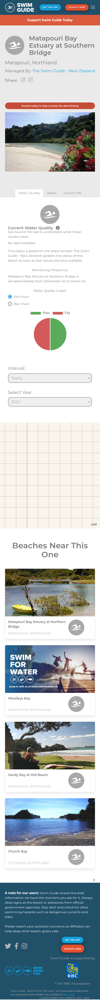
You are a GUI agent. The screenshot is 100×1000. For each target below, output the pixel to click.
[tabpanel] (50, 303)
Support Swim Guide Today (50, 20)
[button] (93, 7)
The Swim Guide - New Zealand (63, 70)
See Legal (69, 994)
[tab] (29, 193)
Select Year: (20, 392)
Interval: (16, 368)
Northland (44, 63)
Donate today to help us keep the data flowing (50, 105)
